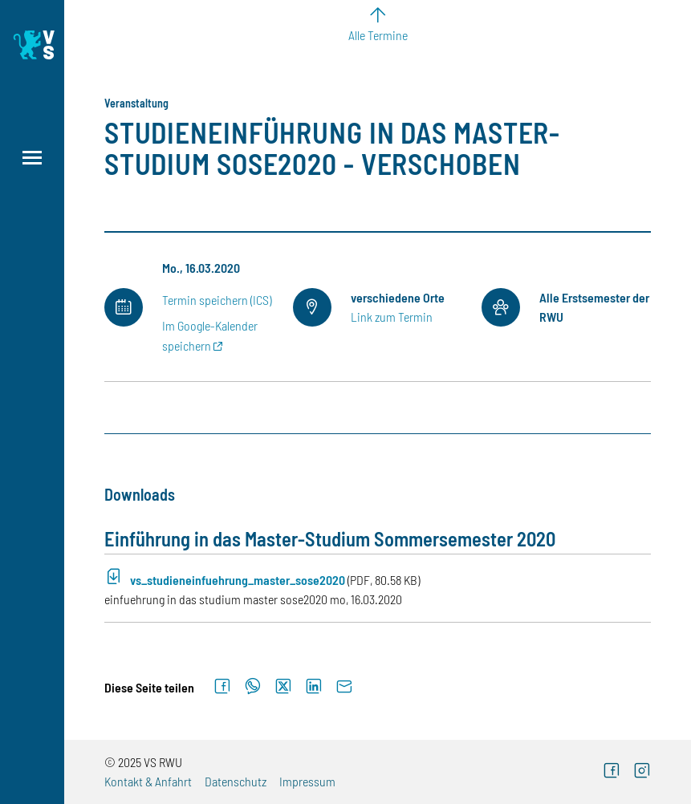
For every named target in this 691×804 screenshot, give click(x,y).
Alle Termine (378, 35)
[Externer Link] (611, 772)
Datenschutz (235, 781)
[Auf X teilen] (283, 686)
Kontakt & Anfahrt (148, 781)
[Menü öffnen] (32, 157)
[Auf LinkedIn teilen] (314, 686)
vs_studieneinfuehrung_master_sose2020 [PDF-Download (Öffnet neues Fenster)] (237, 579)
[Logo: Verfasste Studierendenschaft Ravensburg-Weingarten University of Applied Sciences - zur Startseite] (32, 45)
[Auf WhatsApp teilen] (253, 686)
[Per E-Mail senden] (344, 686)
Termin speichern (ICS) (216, 299)
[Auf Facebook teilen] (222, 686)
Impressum (307, 781)
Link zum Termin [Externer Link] (392, 316)
